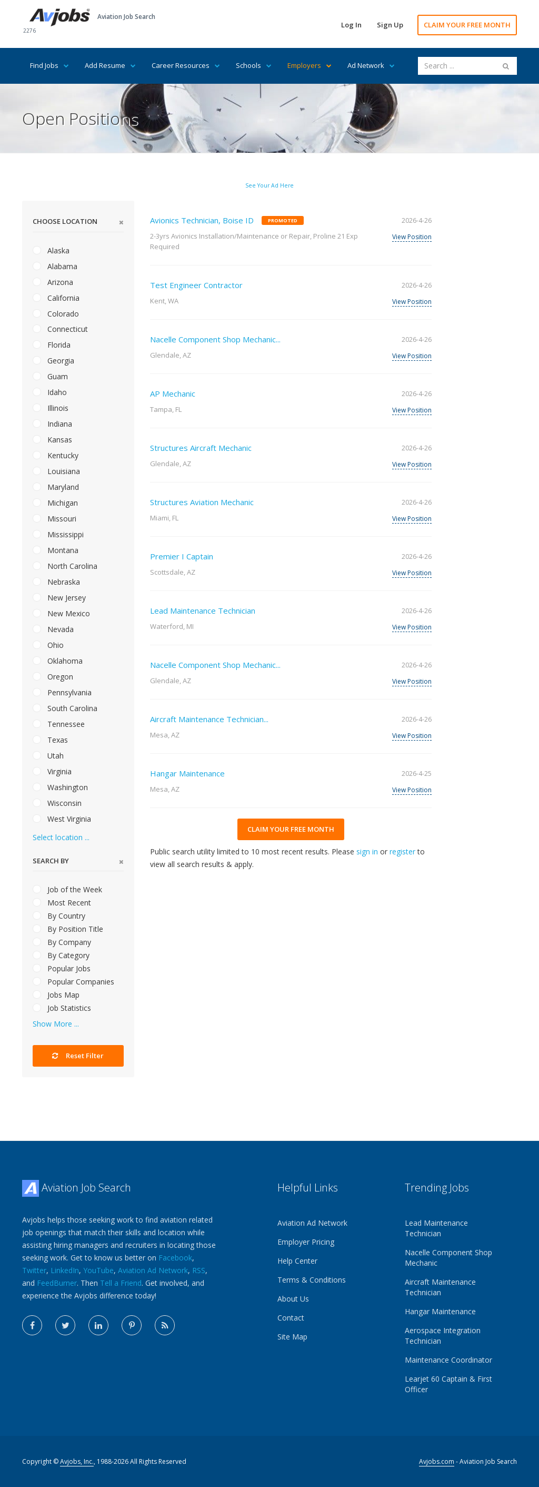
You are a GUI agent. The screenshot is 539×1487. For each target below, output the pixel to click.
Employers (309, 65)
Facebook (175, 1258)
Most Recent (62, 903)
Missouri (54, 519)
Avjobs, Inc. (77, 1461)
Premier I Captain (181, 556)
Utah (48, 756)
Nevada (53, 629)
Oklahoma (58, 661)
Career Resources (186, 65)
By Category (61, 955)
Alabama (55, 266)
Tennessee (59, 724)
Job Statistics (62, 1008)
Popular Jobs (62, 968)
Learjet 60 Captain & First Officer (448, 1384)
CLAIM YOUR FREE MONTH (467, 24)
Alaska (51, 250)
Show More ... (56, 1024)
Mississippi (58, 534)
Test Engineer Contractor (196, 285)
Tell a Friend (121, 1283)
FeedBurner (57, 1283)
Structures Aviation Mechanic (202, 502)
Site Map (292, 1337)
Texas (50, 740)
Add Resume (110, 65)
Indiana (52, 424)
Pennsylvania (62, 692)
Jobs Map (56, 995)
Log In (351, 24)
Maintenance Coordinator (448, 1360)
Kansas (52, 440)
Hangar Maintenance (187, 773)
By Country (59, 916)
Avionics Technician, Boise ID (202, 220)
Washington (60, 787)
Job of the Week (67, 889)
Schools (254, 65)
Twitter (34, 1270)
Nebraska (56, 582)
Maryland (56, 487)
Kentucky (55, 455)
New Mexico (61, 613)
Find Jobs (49, 65)
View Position (412, 236)
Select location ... (61, 837)
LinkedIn (65, 1270)
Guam (50, 376)
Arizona (53, 282)
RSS (198, 1270)
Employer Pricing (305, 1242)
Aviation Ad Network (153, 1270)
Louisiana (56, 471)
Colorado (56, 314)
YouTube (98, 1270)
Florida (52, 345)
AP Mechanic (172, 393)
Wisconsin (57, 803)
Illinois (50, 408)
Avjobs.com (436, 1461)
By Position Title (68, 929)
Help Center (297, 1261)
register (402, 851)
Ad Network (371, 65)
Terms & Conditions (311, 1280)
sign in (367, 851)
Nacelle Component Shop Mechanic (448, 1257)
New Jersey (59, 598)
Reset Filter (78, 1055)
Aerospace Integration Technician (443, 1335)
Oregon (53, 677)
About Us (293, 1299)
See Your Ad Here (269, 185)
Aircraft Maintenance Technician (440, 1287)
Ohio (48, 645)
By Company (62, 942)
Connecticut (60, 329)
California (56, 298)
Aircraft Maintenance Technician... (209, 719)
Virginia (52, 771)
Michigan (55, 503)
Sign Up (390, 24)
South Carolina (65, 708)
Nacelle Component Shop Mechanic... (215, 339)
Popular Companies (73, 982)
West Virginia (62, 819)
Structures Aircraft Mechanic (201, 447)
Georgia (53, 361)
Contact (290, 1318)
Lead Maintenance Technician (202, 610)
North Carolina (65, 566)
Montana (55, 550)
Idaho (50, 392)
